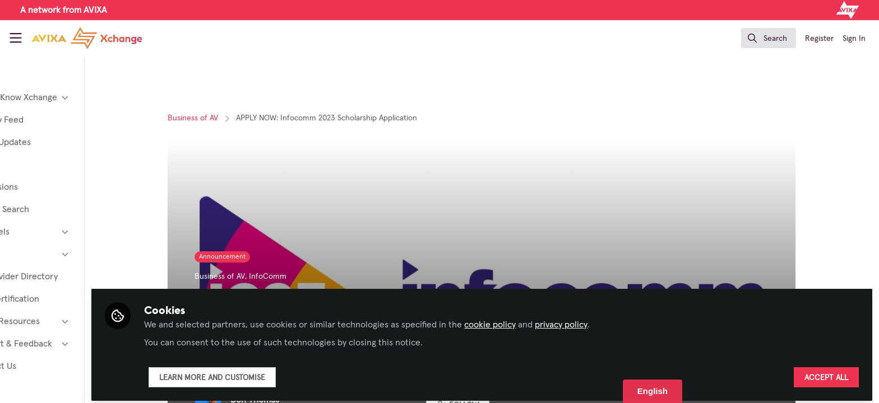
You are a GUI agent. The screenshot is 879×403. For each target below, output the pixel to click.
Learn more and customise (271, 373)
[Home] (86, 38)
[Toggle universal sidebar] (15, 38)
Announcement (252, 257)
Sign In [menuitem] (854, 39)
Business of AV (222, 118)
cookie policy (549, 320)
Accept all (826, 373)
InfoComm (297, 276)
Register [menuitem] (819, 39)
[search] (768, 38)
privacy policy (620, 320)
